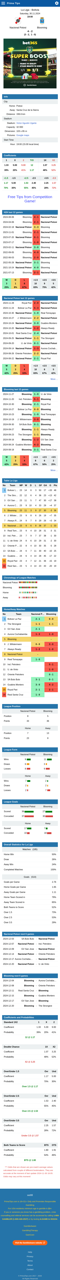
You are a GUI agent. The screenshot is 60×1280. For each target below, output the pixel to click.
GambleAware (30, 1226)
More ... (54, 379)
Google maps (22, 135)
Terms (30, 1261)
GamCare (30, 1235)
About (30, 1265)
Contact (30, 1269)
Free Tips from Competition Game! (30, 199)
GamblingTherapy (30, 1230)
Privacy (30, 1256)
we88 (30, 1195)
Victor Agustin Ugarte (26, 123)
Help (30, 1252)
